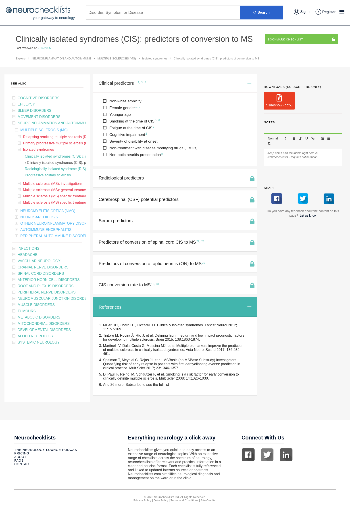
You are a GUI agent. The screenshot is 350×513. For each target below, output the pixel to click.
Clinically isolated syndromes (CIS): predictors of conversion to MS (79, 163)
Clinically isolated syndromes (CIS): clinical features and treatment (77, 156)
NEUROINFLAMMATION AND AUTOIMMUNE (61, 58)
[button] (277, 138)
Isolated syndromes (154, 58)
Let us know (308, 215)
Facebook (248, 455)
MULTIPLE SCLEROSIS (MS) (117, 58)
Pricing (21, 453)
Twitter (267, 455)
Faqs (19, 460)
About (20, 457)
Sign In (302, 12)
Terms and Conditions (184, 500)
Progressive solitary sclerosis (48, 175)
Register (325, 12)
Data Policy (161, 500)
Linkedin (286, 455)
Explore (20, 58)
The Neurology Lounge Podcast (46, 450)
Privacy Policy (142, 500)
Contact (22, 464)
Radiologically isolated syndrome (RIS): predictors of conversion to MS (80, 169)
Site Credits (208, 500)
